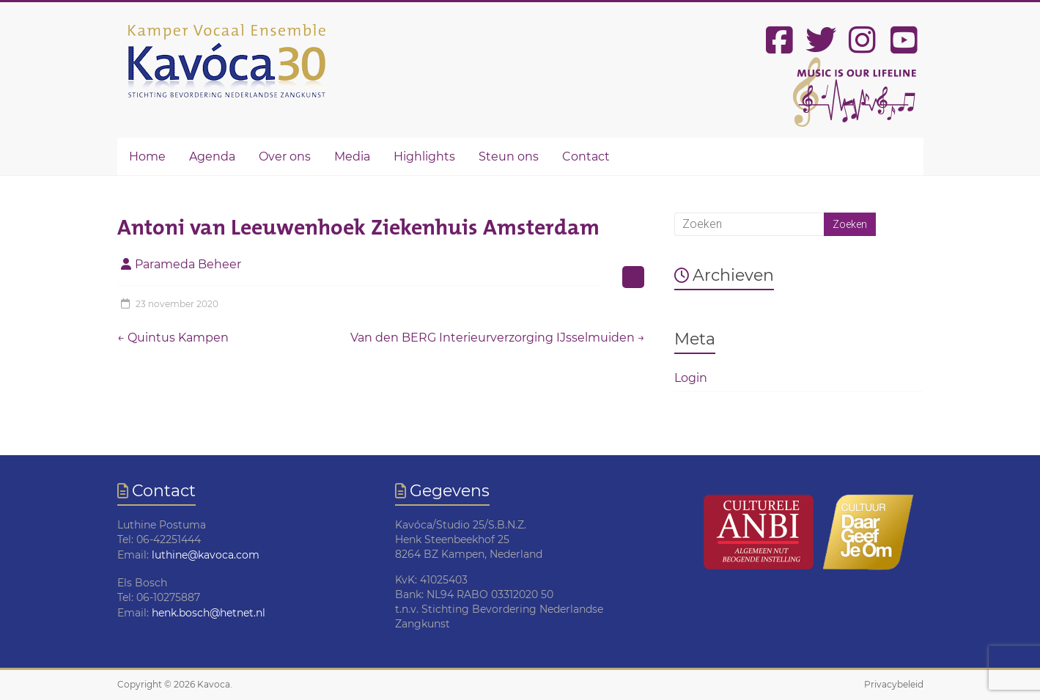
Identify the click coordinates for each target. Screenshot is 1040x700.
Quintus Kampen (173, 338)
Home (147, 156)
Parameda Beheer (188, 264)
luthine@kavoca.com (205, 554)
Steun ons (509, 156)
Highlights (424, 156)
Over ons (285, 156)
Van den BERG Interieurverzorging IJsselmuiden (497, 338)
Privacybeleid (893, 684)
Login (690, 378)
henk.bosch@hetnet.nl (208, 612)
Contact (586, 156)
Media (352, 156)
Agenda (212, 156)
